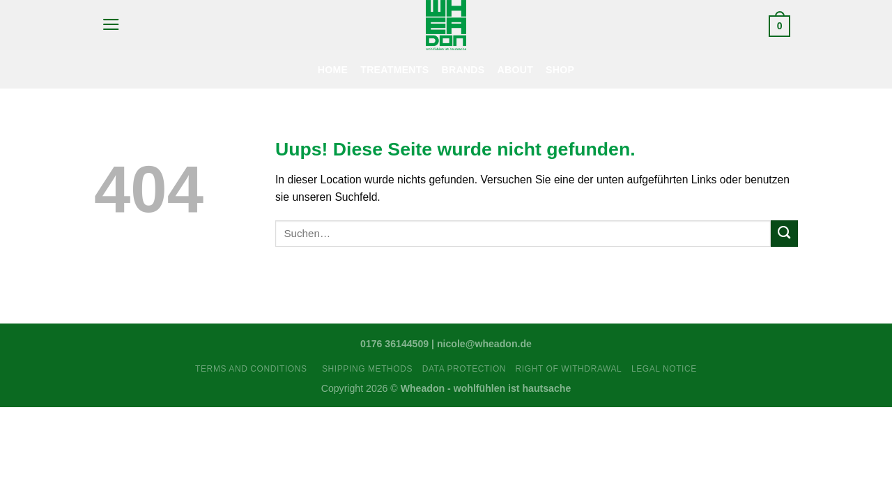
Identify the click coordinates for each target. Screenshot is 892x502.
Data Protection (464, 369)
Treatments (394, 69)
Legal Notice (664, 369)
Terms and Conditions (253, 369)
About (516, 69)
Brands (462, 69)
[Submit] (784, 234)
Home (333, 69)
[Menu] (111, 24)
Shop (560, 69)
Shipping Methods (367, 369)
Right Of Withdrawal (569, 369)
